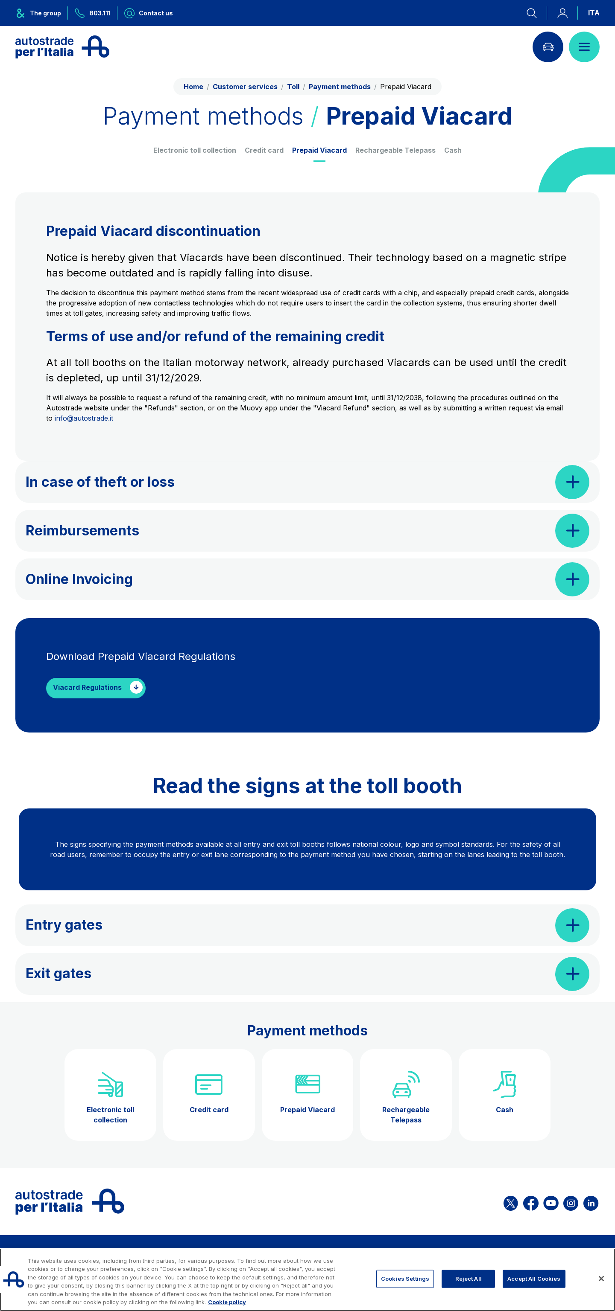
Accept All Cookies (533, 1278)
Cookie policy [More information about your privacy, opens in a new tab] (227, 1302)
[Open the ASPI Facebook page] (531, 1201)
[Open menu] (584, 47)
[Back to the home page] (62, 47)
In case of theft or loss (100, 482)
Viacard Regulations (87, 687)
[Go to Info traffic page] (548, 47)
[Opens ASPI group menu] (41, 13)
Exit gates (58, 973)
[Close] (601, 1278)
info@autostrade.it (84, 418)
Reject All (468, 1278)
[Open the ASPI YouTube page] (551, 1201)
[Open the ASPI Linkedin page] (590, 1201)
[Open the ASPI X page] (511, 1201)
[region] (307, 1279)
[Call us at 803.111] (92, 13)
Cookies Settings (405, 1278)
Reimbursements (82, 530)
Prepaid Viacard (319, 150)
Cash (453, 150)
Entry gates (64, 924)
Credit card (264, 150)
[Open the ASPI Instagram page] (570, 1201)
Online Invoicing (79, 579)
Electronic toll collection (194, 150)
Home (193, 86)
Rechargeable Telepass (395, 150)
